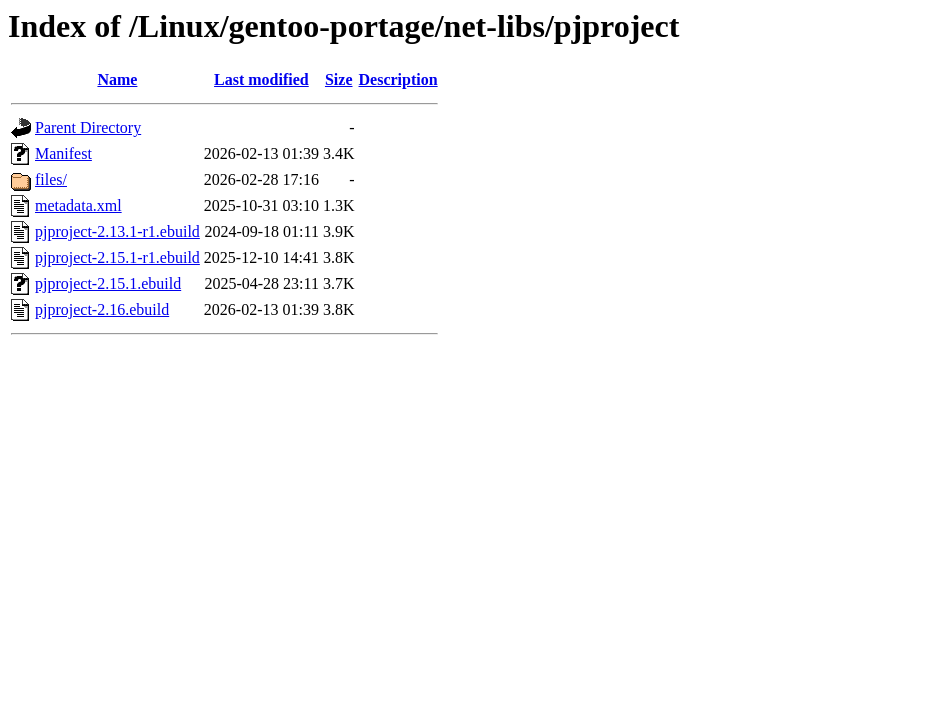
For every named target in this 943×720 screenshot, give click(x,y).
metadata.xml (78, 205)
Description (398, 79)
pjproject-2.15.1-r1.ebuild (117, 257)
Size (339, 79)
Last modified (261, 79)
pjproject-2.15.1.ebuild (108, 283)
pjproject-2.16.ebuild (102, 309)
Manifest (63, 153)
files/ (51, 179)
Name (117, 79)
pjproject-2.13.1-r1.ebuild (117, 231)
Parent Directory (88, 127)
